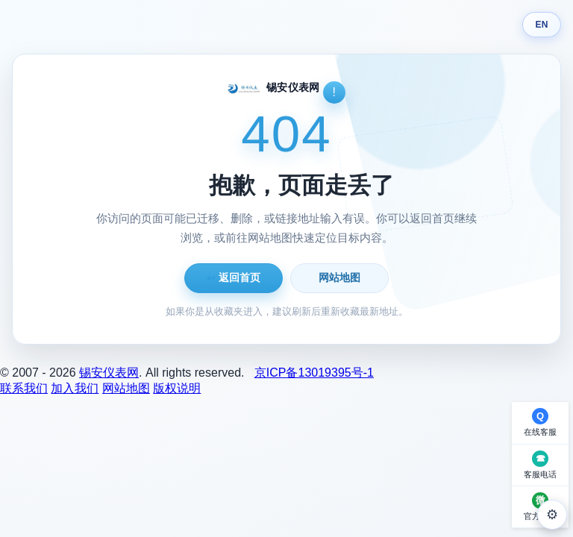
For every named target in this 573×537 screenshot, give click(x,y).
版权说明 (177, 388)
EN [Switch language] (541, 24)
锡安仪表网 (109, 372)
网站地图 (339, 277)
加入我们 (74, 388)
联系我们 (24, 388)
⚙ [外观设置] (552, 514)
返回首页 (233, 277)
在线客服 (540, 431)
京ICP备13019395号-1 (314, 372)
